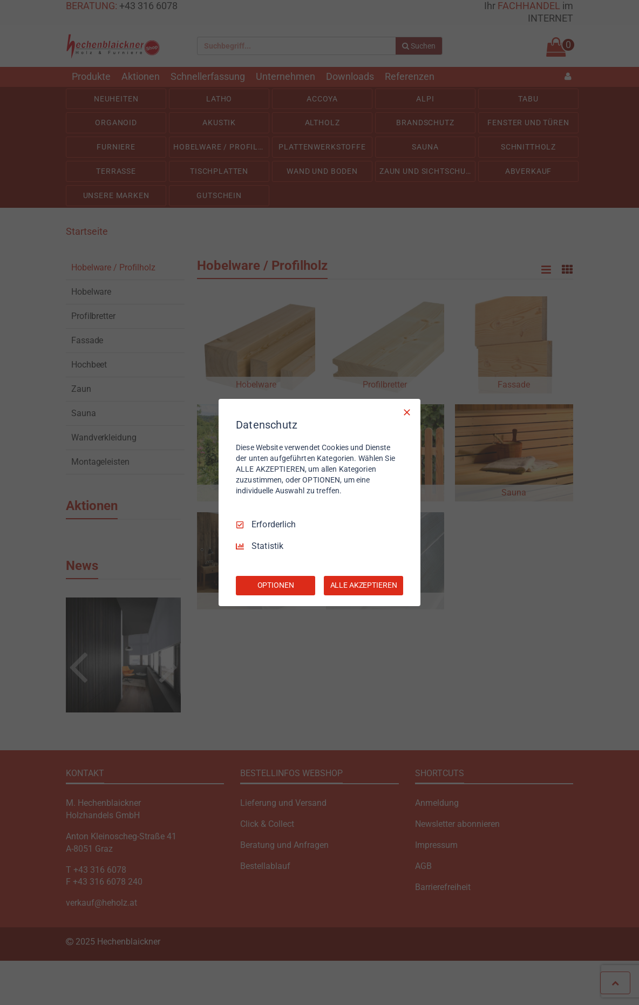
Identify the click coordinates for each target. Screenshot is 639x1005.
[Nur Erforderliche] (406, 412)
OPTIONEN (275, 585)
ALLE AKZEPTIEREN (363, 585)
